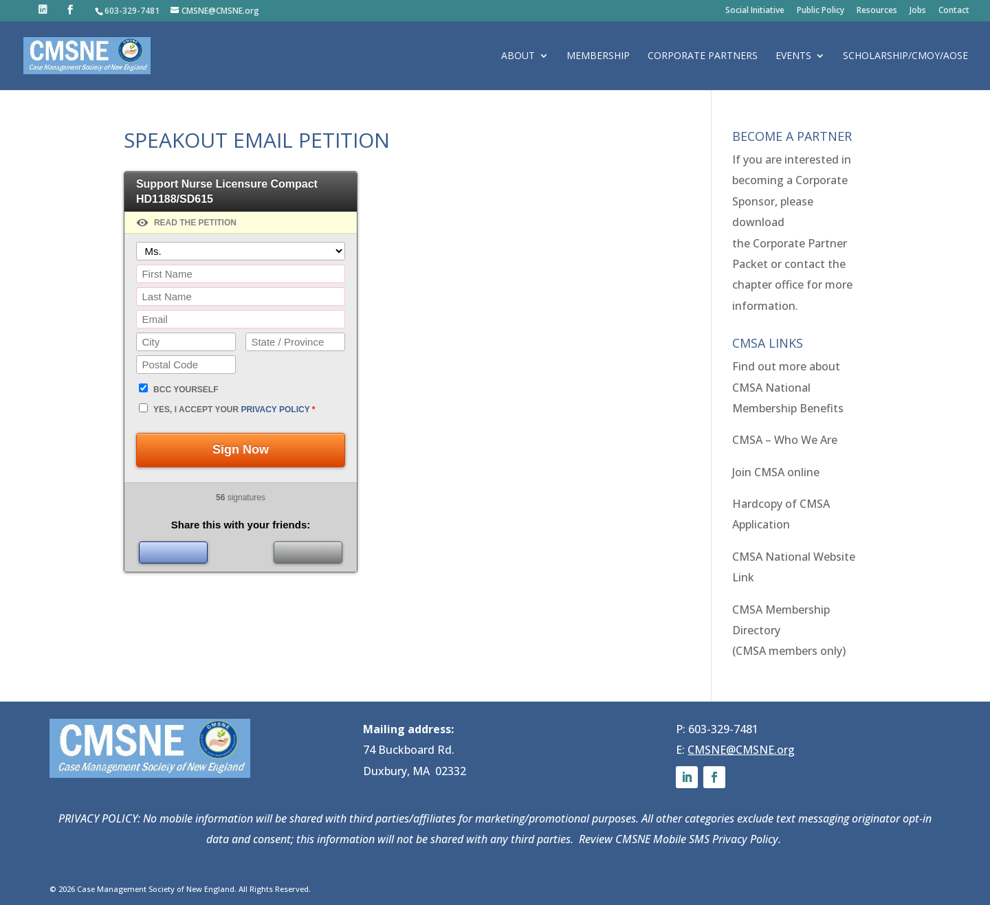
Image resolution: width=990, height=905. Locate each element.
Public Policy (820, 11)
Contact (953, 11)
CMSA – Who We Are (784, 439)
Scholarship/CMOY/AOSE (905, 56)
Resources (877, 11)
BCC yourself (185, 389)
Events (793, 56)
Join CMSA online (776, 472)
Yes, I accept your (234, 409)
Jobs (918, 11)
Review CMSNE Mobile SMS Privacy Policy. (681, 839)
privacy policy (275, 409)
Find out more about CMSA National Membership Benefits (788, 387)
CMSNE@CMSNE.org (741, 749)
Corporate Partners (703, 56)
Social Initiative (754, 11)
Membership (598, 56)
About (518, 56)
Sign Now (240, 449)
